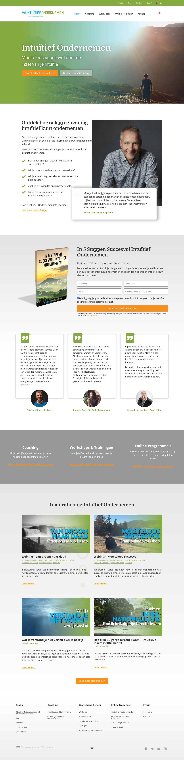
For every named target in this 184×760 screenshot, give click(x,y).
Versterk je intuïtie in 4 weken (122, 712)
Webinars (19, 723)
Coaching (89, 13)
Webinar (56, 563)
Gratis (120, 3)
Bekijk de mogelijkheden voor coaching (30, 464)
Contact (139, 3)
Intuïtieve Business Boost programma (120, 717)
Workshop (83, 712)
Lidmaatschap (21, 727)
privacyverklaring (91, 315)
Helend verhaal (117, 727)
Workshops (104, 13)
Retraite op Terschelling (88, 721)
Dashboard (146, 716)
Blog (17, 718)
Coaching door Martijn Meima (59, 712)
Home (77, 13)
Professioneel (45, 563)
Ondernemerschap (30, 563)
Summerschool (85, 716)
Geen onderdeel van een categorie (37, 560)
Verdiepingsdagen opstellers (90, 730)
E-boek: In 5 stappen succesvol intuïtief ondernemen (28, 713)
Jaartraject (83, 726)
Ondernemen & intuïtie (64, 560)
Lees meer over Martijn (34, 210)
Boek (129, 3)
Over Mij (150, 3)
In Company (147, 712)
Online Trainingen (124, 13)
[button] (160, 3)
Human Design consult (120, 723)
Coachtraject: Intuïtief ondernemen (55, 717)
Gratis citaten (21, 732)
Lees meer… (29, 583)
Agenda (141, 13)
